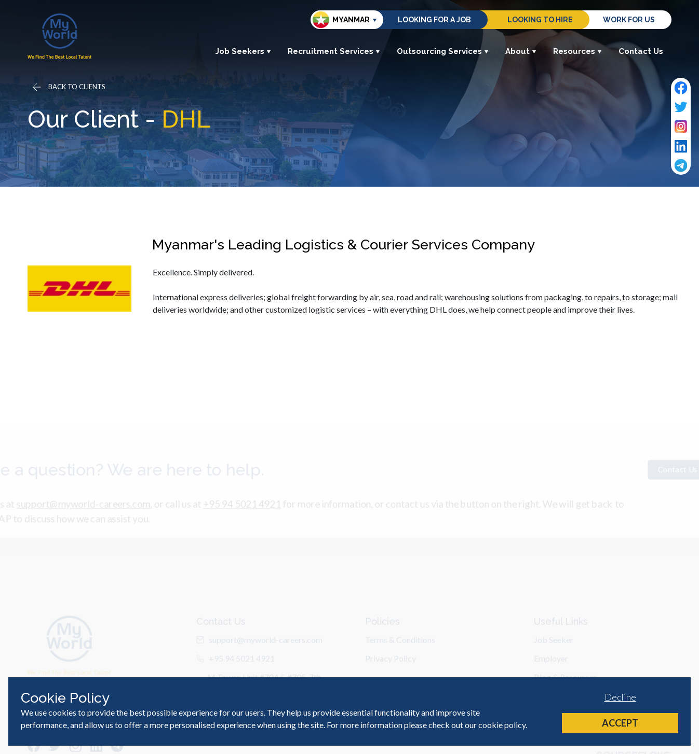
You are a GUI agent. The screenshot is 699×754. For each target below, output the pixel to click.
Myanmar (341, 19)
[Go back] (68, 87)
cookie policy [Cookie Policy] (502, 725)
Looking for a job (434, 20)
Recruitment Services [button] (334, 51)
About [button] (520, 51)
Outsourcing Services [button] (443, 51)
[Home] (59, 36)
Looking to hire (540, 20)
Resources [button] (577, 51)
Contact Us (641, 51)
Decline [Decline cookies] (620, 697)
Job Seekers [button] (243, 51)
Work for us (629, 20)
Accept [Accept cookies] (620, 723)
